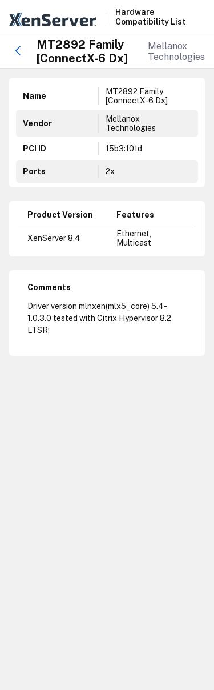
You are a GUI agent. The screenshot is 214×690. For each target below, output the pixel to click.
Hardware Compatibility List (150, 16)
